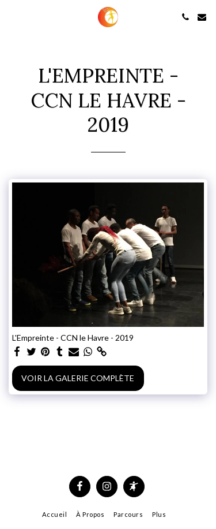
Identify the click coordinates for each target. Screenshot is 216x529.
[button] (12, 17)
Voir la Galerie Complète (77, 378)
